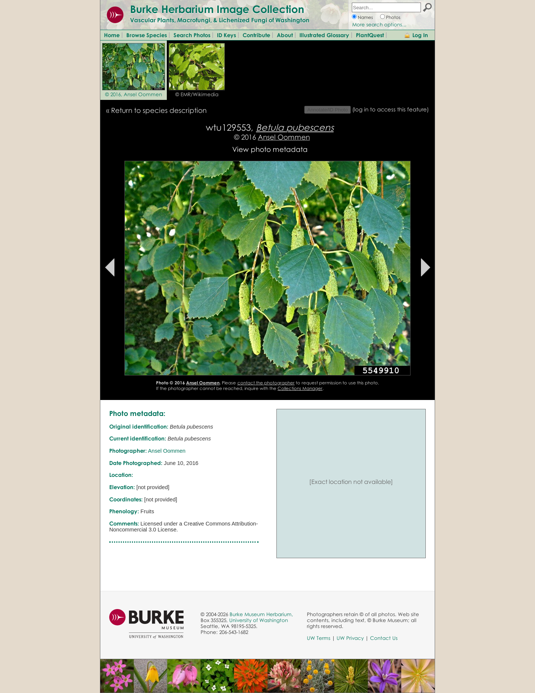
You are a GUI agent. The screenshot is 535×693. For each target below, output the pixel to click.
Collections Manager (300, 388)
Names (365, 17)
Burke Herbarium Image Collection (217, 9)
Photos (393, 17)
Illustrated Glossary (324, 35)
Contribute (256, 35)
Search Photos (192, 35)
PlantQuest (370, 35)
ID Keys (226, 35)
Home (112, 35)
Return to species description (159, 110)
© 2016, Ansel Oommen (133, 94)
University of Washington (258, 620)
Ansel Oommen (284, 137)
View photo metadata (270, 149)
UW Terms (318, 638)
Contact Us (384, 638)
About (285, 35)
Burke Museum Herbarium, (261, 614)
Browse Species (146, 35)
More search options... (379, 24)
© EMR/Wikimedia (196, 94)
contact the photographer (266, 382)
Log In (420, 35)
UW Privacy (350, 638)
